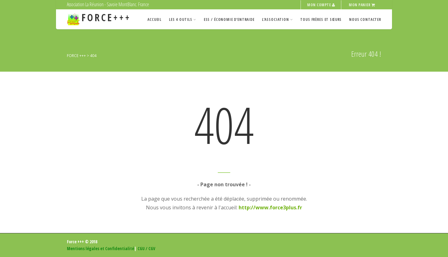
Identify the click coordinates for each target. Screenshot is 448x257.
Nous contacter (365, 19)
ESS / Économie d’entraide (229, 19)
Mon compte (321, 4)
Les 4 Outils (182, 19)
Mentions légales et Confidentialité (100, 248)
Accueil (154, 19)
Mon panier (362, 4)
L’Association (277, 19)
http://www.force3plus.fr (270, 207)
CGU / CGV (146, 248)
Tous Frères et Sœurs (321, 19)
